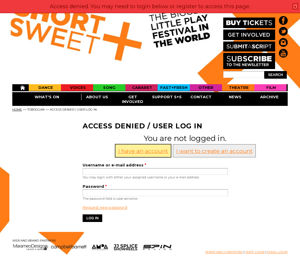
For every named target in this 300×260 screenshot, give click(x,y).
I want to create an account (214, 150)
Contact (201, 96)
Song (109, 87)
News (235, 96)
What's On (47, 96)
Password (95, 186)
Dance (45, 87)
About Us (97, 96)
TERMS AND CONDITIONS (224, 252)
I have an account (143, 150)
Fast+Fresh (174, 87)
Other (205, 87)
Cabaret (142, 87)
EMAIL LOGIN (277, 252)
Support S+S (167, 96)
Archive (269, 96)
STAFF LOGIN (255, 252)
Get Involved (132, 99)
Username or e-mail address (114, 165)
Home (20, 87)
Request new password (105, 207)
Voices (78, 87)
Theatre (239, 87)
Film (271, 87)
